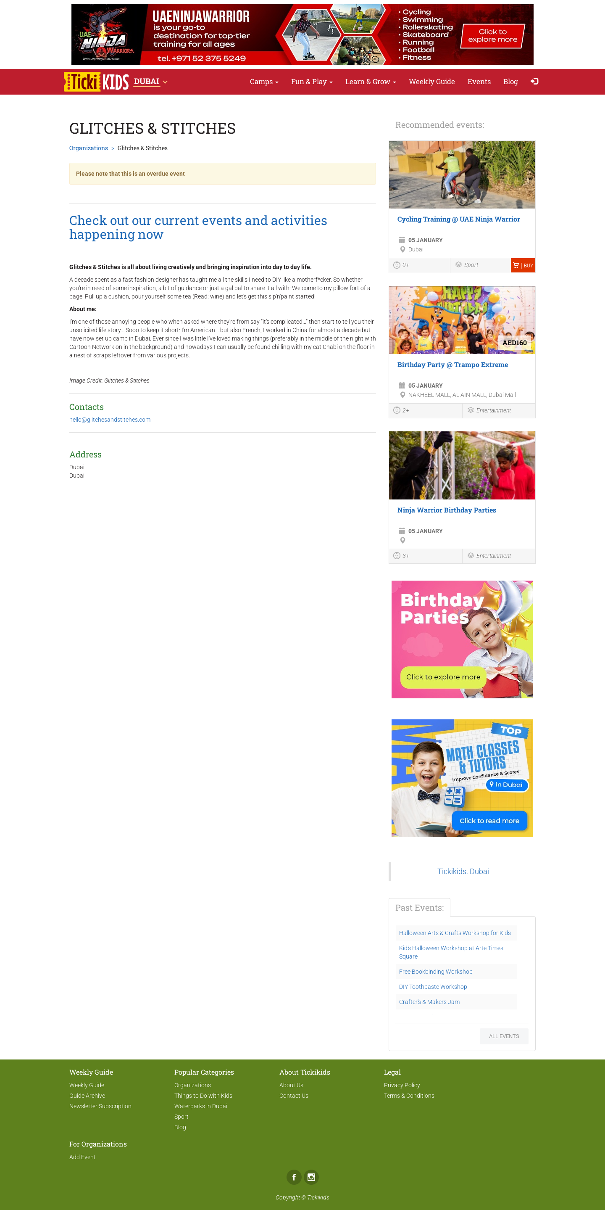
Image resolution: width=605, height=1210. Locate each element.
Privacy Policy (402, 1085)
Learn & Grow (370, 81)
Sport (466, 265)
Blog (510, 81)
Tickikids (318, 1197)
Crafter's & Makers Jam (429, 1002)
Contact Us (293, 1095)
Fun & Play (312, 81)
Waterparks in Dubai (200, 1106)
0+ (401, 266)
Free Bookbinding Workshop (436, 971)
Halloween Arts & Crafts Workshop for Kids (455, 933)
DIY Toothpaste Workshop (433, 986)
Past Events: (419, 907)
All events (504, 1036)
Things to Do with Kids (203, 1095)
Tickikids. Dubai (463, 871)
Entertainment (489, 411)
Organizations (88, 148)
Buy (523, 266)
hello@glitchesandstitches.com (109, 419)
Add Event (82, 1157)
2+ (401, 411)
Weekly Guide (432, 81)
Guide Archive (87, 1095)
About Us (291, 1085)
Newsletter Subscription (100, 1106)
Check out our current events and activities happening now (198, 227)
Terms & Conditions (409, 1095)
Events (479, 81)
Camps (264, 81)
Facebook (294, 1177)
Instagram (311, 1177)
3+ (401, 556)
